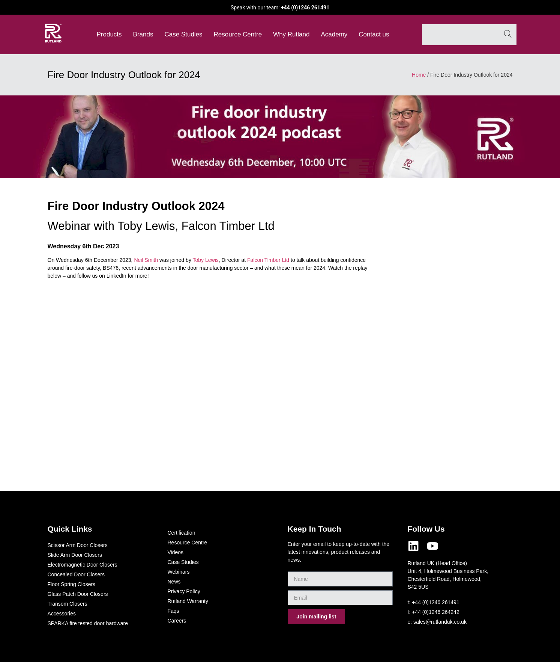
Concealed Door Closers (76, 574)
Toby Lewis (206, 260)
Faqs (173, 611)
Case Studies (183, 34)
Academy (334, 34)
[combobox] (460, 34)
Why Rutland (291, 34)
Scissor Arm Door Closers (78, 545)
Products (109, 34)
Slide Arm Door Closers (75, 555)
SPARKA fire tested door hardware (88, 623)
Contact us (374, 34)
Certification (181, 533)
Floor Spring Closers (72, 584)
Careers (177, 621)
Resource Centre (238, 34)
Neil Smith (146, 260)
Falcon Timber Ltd (268, 260)
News (174, 582)
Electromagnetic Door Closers (82, 565)
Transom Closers (67, 604)
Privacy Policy (184, 591)
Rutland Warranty (188, 601)
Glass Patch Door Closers (78, 594)
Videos (176, 552)
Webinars (179, 572)
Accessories (62, 614)
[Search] (507, 34)
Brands (143, 34)
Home (419, 75)
